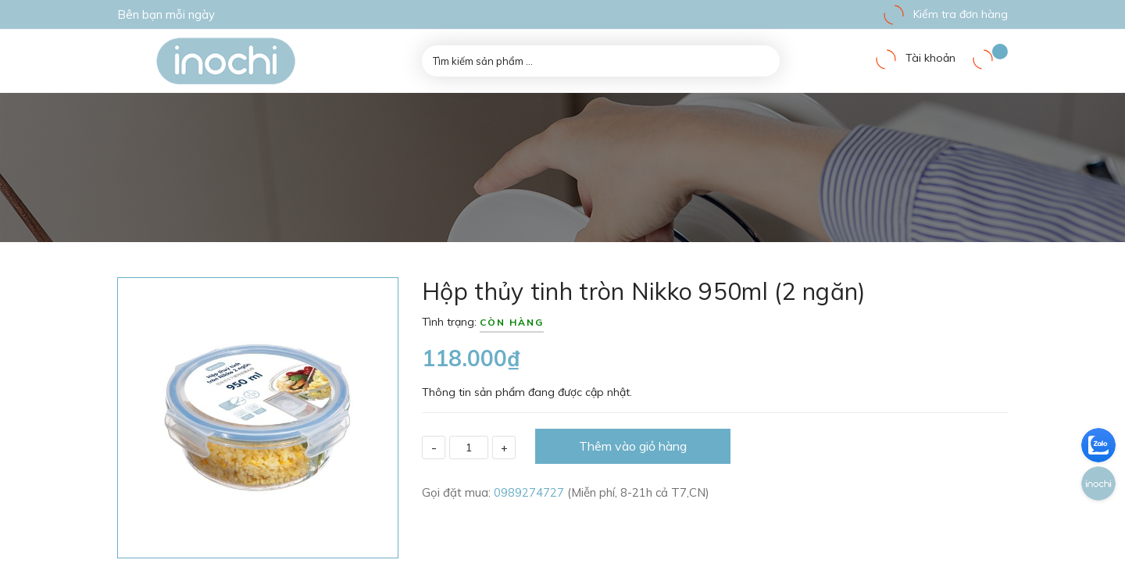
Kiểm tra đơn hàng (945, 14)
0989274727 (530, 492)
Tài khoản (914, 58)
